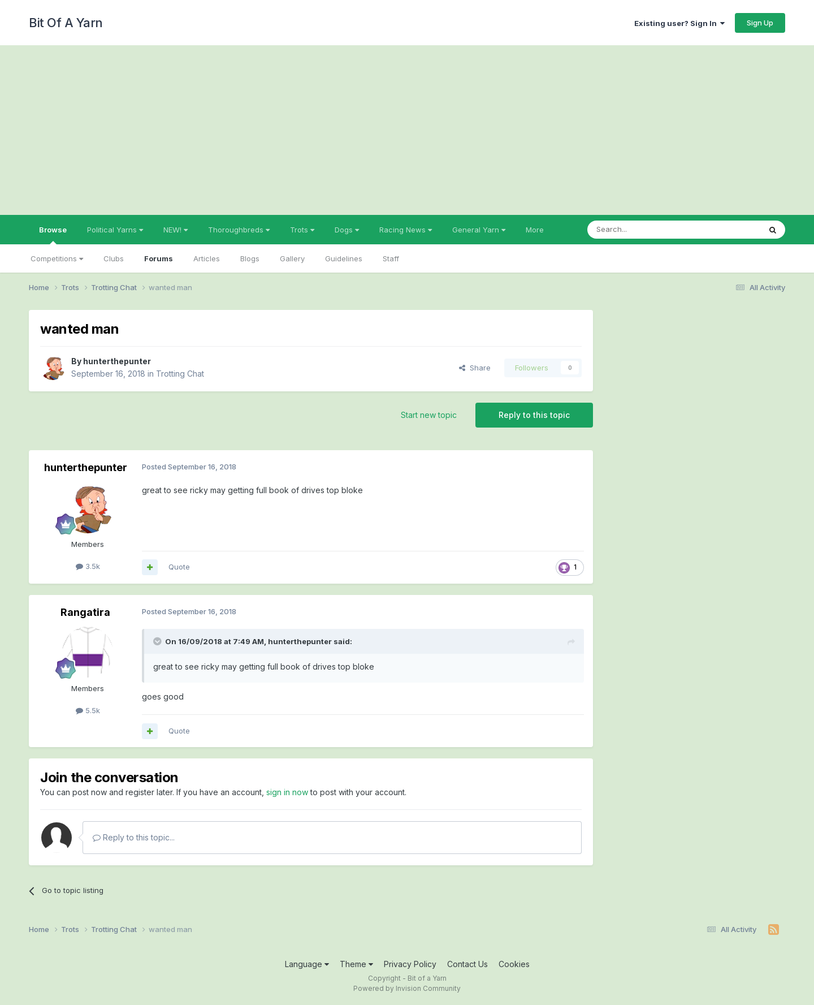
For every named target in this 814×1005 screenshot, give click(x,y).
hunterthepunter (117, 361)
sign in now (287, 792)
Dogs (347, 229)
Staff (391, 258)
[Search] (645, 230)
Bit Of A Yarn (66, 22)
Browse (53, 234)
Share (475, 367)
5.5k (88, 710)
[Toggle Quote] (158, 641)
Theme (356, 964)
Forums (158, 258)
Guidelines (343, 258)
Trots (302, 229)
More (535, 229)
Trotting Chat (180, 373)
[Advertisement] (407, 130)
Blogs (249, 258)
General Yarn (478, 229)
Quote (179, 566)
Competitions (57, 258)
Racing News (405, 229)
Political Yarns (115, 229)
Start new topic (429, 415)
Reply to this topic (534, 415)
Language (307, 964)
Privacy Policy (410, 964)
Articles (206, 258)
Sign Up (760, 22)
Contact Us (467, 964)
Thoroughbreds (239, 229)
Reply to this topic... (134, 837)
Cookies (514, 964)
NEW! (175, 229)
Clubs (113, 258)
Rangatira (85, 612)
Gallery (292, 258)
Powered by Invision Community (407, 988)
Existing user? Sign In (679, 23)
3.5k (88, 566)
